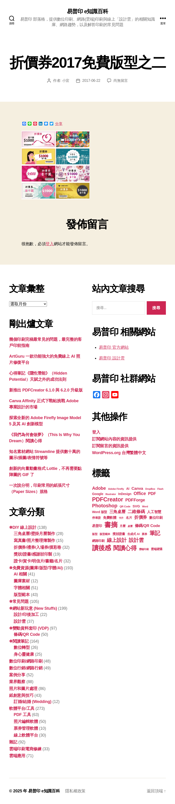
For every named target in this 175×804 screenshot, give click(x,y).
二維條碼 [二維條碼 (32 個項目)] (136, 511)
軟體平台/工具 (21, 708)
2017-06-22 (91, 81)
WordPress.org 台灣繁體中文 (119, 452)
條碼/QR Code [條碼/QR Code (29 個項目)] (147, 525)
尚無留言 (120, 81)
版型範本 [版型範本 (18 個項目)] (105, 534)
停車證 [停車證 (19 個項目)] (96, 517)
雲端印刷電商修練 (25, 749)
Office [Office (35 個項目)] (140, 493)
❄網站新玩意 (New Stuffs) (33, 608)
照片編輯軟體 (26, 721)
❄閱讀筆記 (19, 641)
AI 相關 (20, 574)
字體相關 (22, 588)
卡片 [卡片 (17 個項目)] (121, 517)
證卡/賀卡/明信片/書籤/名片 (38, 561)
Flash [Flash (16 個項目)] (160, 488)
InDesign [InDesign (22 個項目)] (124, 494)
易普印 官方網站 (114, 347)
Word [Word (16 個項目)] (145, 506)
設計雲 (20, 621)
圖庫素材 (22, 581)
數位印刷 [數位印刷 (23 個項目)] (156, 517)
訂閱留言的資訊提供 (110, 446)
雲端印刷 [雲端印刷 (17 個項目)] (144, 549)
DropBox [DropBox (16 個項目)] (150, 488)
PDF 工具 (22, 714)
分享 (58, 124)
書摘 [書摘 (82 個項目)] (110, 524)
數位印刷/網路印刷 (26, 661)
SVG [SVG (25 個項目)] (136, 506)
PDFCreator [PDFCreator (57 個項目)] (107, 499)
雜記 (13, 742)
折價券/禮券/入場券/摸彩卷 (37, 547)
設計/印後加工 (26, 614)
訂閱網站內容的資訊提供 (114, 439)
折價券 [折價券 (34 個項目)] (140, 517)
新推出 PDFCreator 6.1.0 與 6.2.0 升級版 (45, 390)
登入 (50, 244)
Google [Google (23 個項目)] (97, 494)
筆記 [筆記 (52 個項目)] (154, 533)
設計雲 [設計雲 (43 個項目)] (136, 540)
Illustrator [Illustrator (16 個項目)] (111, 494)
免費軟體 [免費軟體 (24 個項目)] (109, 517)
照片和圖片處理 (23, 688)
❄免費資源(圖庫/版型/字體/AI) (36, 568)
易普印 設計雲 (112, 358)
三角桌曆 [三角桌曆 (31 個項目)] (117, 511)
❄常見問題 (19, 601)
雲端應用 (17, 755)
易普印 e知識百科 (87, 11)
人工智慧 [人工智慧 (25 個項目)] (154, 512)
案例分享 (17, 675)
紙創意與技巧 (21, 695)
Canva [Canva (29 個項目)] (137, 488)
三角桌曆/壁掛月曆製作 (34, 533)
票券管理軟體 (26, 728)
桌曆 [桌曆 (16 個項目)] (130, 526)
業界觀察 (17, 681)
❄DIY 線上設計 (22, 527)
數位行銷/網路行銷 (26, 668)
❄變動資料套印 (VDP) (29, 628)
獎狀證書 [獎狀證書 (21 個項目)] (119, 534)
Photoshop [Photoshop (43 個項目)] (104, 505)
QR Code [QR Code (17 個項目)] (125, 506)
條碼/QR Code (27, 634)
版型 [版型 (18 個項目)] (94, 534)
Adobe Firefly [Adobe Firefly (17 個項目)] (116, 488)
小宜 (65, 81)
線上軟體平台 (26, 735)
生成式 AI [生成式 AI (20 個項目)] (133, 534)
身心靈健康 (24, 654)
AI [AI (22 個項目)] (127, 488)
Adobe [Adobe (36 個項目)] (99, 488)
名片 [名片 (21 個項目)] (129, 517)
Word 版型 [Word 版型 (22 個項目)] (99, 512)
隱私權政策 (75, 791)
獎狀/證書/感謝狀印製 (33, 554)
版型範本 (22, 594)
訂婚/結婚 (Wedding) (32, 701)
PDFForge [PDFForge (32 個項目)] (135, 500)
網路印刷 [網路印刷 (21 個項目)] (98, 541)
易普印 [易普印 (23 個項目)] (97, 526)
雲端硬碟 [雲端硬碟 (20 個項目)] (156, 549)
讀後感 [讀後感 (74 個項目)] (101, 547)
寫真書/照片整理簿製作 (34, 540)
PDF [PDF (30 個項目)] (152, 493)
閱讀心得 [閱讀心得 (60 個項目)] (125, 548)
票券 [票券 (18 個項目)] (144, 534)
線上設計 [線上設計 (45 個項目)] (117, 540)
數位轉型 (22, 647)
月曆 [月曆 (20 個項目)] (122, 526)
